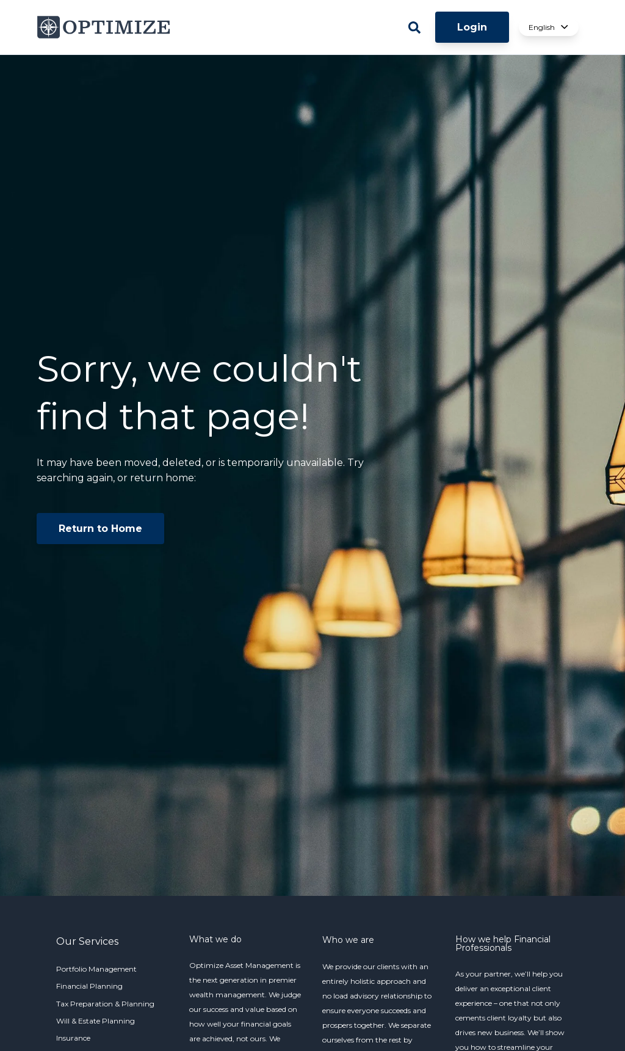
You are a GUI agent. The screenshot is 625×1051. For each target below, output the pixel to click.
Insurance (73, 1037)
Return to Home (100, 528)
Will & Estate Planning (95, 1020)
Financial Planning (89, 986)
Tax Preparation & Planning (105, 1003)
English (549, 27)
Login (472, 27)
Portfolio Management (96, 968)
